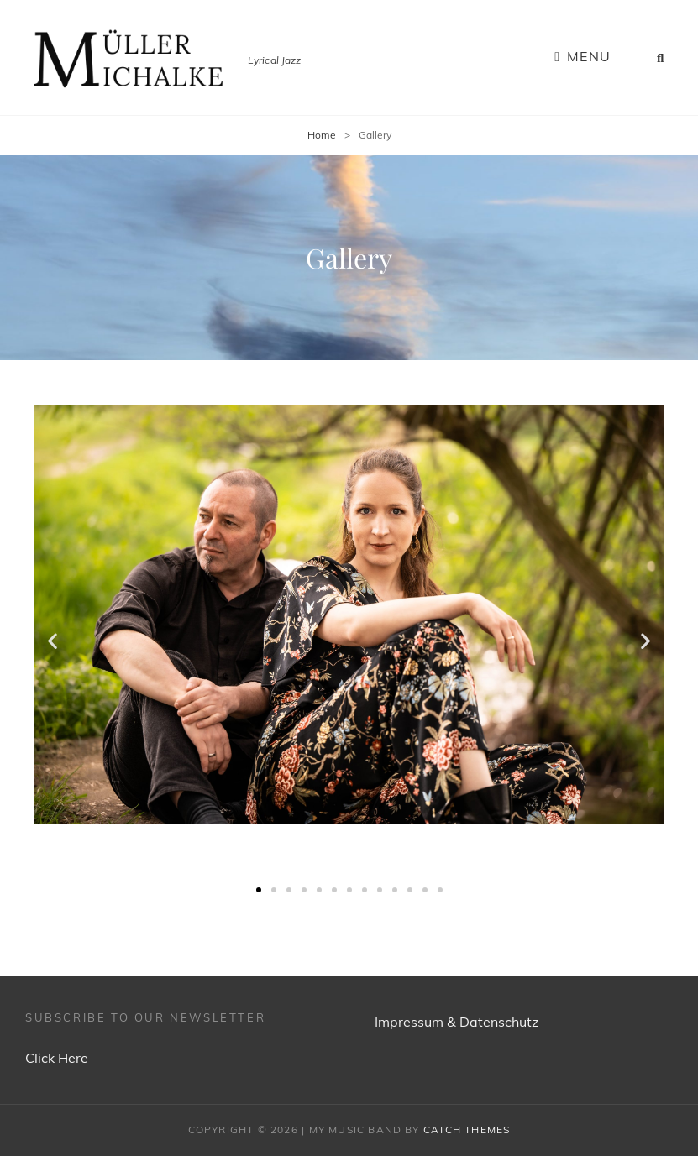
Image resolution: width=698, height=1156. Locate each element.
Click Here (56, 1057)
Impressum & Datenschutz (456, 1021)
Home (321, 134)
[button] (258, 889)
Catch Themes (466, 1129)
